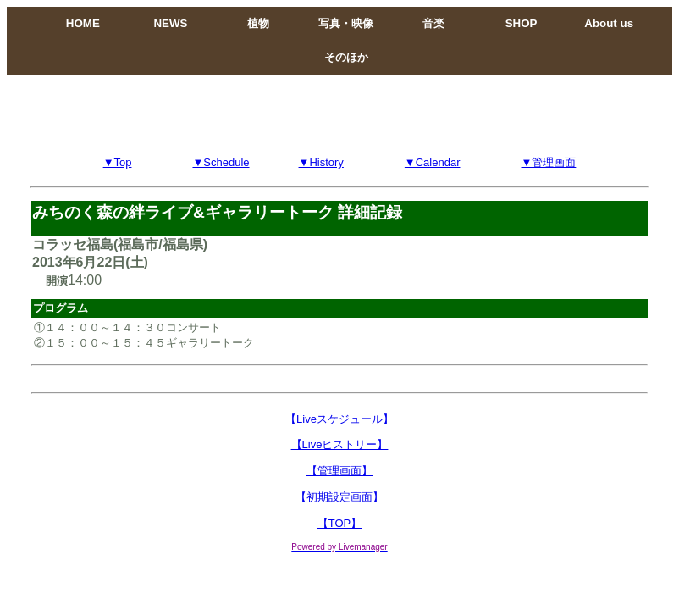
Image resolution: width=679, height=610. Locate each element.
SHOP (521, 23)
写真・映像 (345, 23)
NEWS (170, 23)
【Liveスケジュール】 (339, 419)
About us (608, 23)
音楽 (433, 23)
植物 (258, 23)
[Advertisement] (339, 113)
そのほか (346, 57)
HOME (83, 23)
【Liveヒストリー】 (340, 444)
